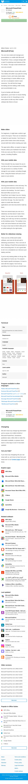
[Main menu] (26, 1)
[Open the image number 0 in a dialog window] (7, 282)
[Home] (1, 5)
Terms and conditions (20, 757)
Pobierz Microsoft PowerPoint (9, 388)
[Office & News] (11, 5)
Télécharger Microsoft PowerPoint (10, 401)
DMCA (16, 768)
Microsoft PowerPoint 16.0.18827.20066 (11, 687)
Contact (3, 759)
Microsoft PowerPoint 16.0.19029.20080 (11, 681)
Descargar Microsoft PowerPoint (9, 398)
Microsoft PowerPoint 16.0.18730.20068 (11, 690)
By (9, 12)
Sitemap (3, 765)
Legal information (19, 765)
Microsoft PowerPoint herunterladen (10, 396)
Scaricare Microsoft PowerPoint (9, 391)
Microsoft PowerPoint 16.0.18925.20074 (11, 684)
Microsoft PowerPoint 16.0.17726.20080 (11, 693)
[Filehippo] (5, 1)
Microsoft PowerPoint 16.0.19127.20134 (11, 671)
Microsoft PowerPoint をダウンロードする (12, 393)
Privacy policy (18, 762)
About (2, 757)
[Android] (5, 5)
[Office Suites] (17, 5)
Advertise (3, 762)
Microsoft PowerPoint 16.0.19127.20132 (11, 674)
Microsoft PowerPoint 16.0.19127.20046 (11, 677)
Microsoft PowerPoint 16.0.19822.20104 (11, 668)
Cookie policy (18, 759)
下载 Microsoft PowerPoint (8, 404)
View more (14, 700)
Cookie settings (19, 771)
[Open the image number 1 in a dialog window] (21, 282)
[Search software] (23, 1)
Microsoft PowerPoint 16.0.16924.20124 (11, 696)
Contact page (16, 459)
